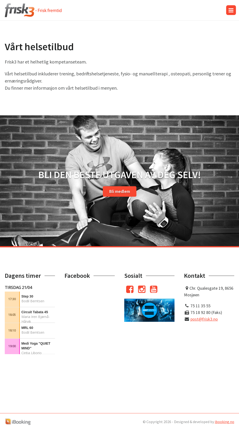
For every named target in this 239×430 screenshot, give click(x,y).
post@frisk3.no (204, 319)
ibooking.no (224, 421)
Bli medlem (119, 191)
